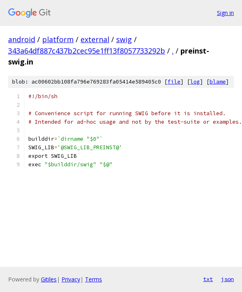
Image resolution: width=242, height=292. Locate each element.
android (21, 39)
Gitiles (49, 279)
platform (58, 39)
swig (124, 39)
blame (218, 81)
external (95, 39)
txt (208, 279)
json (227, 279)
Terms (93, 279)
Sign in (225, 13)
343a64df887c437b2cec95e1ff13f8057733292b (86, 51)
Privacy (71, 279)
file (174, 81)
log (195, 81)
